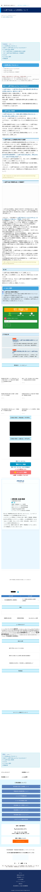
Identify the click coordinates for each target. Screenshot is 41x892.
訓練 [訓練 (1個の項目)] (24, 634)
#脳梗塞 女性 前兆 (7, 618)
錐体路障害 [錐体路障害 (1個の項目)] (33, 634)
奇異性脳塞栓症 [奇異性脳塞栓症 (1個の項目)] (25, 630)
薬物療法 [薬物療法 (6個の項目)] (24, 633)
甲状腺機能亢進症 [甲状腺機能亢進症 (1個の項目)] (30, 631)
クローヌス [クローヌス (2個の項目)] (7, 629)
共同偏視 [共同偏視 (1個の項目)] (20, 630)
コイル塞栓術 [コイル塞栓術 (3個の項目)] (14, 629)
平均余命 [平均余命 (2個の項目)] (32, 630)
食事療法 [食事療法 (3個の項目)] (15, 636)
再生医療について (20, 877)
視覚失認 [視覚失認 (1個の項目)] (10, 634)
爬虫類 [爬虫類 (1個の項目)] (24, 631)
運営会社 (20, 883)
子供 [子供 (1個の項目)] (28, 630)
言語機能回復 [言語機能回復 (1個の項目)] (21, 634)
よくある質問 (20, 879)
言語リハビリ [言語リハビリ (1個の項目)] (17, 634)
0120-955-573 (21, 829)
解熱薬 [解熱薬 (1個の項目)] (13, 634)
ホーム (20, 873)
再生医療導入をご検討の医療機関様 (20, 885)
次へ (7, 324)
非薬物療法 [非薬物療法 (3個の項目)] (9, 636)
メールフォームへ (20, 841)
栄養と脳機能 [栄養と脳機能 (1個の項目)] (17, 631)
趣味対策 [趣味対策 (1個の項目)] (29, 634)
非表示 (10, 44)
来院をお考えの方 (20, 875)
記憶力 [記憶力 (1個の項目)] (27, 634)
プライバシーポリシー (20, 881)
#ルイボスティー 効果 (33, 618)
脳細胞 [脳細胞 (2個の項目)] (18, 632)
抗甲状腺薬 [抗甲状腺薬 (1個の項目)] (9, 631)
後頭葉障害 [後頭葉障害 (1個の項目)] (36, 630)
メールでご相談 (20, 472)
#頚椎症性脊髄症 (20, 618)
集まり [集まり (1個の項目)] (5, 636)
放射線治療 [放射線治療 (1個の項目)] (13, 631)
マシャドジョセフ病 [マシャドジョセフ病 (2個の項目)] (10, 630)
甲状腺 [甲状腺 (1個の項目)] (26, 631)
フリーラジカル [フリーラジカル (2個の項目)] (35, 629)
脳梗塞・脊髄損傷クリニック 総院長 (19, 504)
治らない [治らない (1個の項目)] (21, 631)
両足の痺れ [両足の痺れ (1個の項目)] (17, 630)
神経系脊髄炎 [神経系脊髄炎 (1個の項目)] (36, 631)
